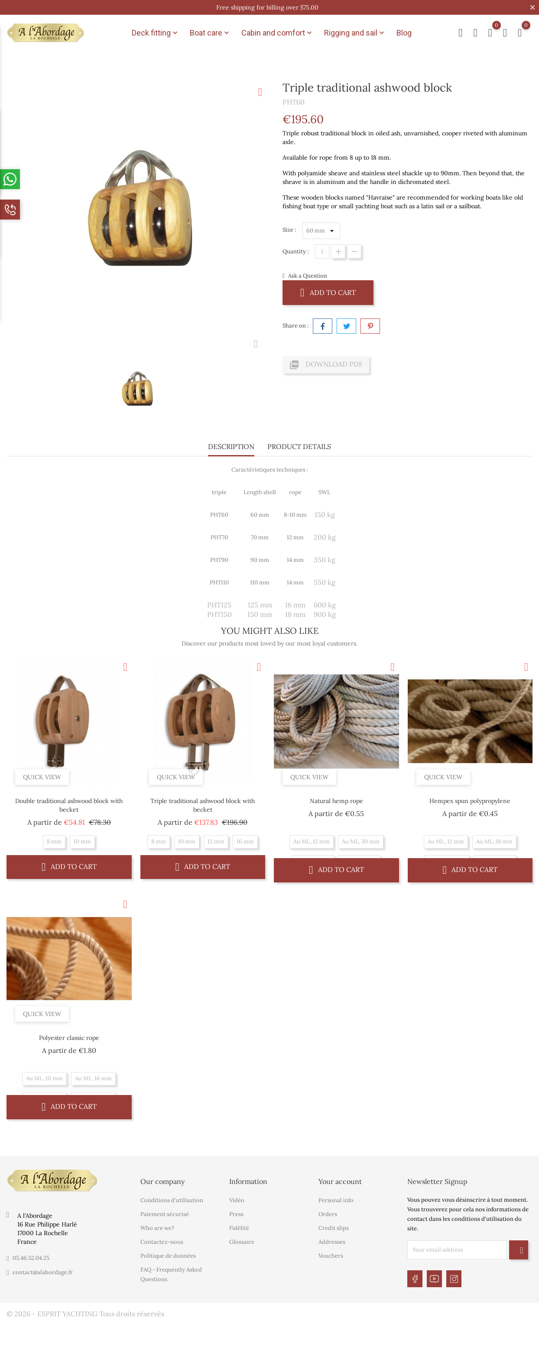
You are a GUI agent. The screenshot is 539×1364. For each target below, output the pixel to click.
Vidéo (236, 1200)
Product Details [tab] (299, 446)
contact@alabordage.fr (43, 1272)
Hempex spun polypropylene (469, 801)
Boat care (210, 33)
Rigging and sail (355, 33)
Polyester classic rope (69, 1038)
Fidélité (239, 1228)
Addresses (331, 1242)
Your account (340, 1181)
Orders (327, 1214)
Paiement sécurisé (164, 1214)
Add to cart (328, 292)
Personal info (336, 1200)
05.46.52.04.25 (31, 1258)
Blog (404, 32)
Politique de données (168, 1255)
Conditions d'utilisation (171, 1200)
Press (236, 1214)
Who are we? (157, 1228)
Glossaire (241, 1242)
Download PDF (326, 365)
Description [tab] (231, 446)
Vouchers (330, 1255)
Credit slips (333, 1228)
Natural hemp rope (336, 801)
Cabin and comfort (277, 33)
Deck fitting (155, 33)
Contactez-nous (161, 1242)
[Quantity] (322, 251)
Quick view (42, 777)
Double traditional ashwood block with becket (69, 805)
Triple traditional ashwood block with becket (202, 805)
